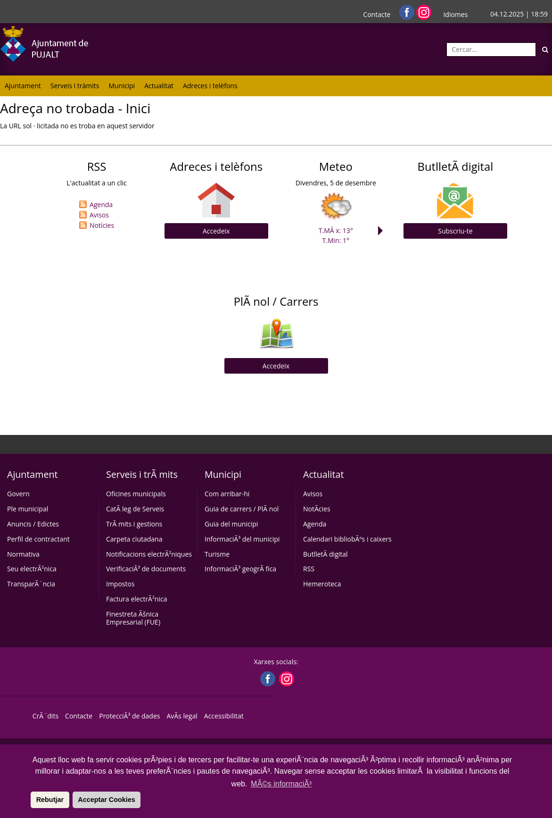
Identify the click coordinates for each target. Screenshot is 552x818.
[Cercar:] (491, 49)
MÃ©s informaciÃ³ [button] (281, 784)
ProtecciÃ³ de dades (129, 715)
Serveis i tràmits (74, 85)
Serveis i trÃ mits (142, 474)
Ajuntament (23, 85)
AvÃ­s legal (181, 715)
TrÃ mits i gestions (134, 523)
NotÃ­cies (316, 508)
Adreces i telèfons (210, 85)
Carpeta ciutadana (134, 538)
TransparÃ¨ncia (31, 583)
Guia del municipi (231, 523)
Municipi (122, 85)
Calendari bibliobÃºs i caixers (347, 538)
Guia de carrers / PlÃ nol (242, 508)
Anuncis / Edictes (33, 523)
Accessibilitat (224, 715)
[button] (29, 799)
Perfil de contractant (38, 538)
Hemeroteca (322, 583)
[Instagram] (423, 11)
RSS (308, 568)
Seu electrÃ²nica (32, 568)
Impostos (120, 583)
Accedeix (216, 230)
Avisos (99, 214)
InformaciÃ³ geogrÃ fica (240, 568)
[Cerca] (545, 49)
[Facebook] (407, 11)
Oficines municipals (136, 493)
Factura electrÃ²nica (136, 598)
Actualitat (158, 85)
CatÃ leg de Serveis (135, 508)
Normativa (23, 554)
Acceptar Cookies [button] (106, 799)
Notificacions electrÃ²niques (149, 554)
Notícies (102, 225)
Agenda (101, 204)
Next (382, 230)
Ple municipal (27, 508)
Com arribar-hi (227, 493)
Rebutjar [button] (50, 799)
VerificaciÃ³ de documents (146, 568)
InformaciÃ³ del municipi (242, 538)
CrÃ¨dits (45, 715)
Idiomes (455, 14)
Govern (18, 493)
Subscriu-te (455, 230)
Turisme (217, 554)
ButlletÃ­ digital (325, 554)
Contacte (376, 14)
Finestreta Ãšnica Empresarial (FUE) (133, 617)
